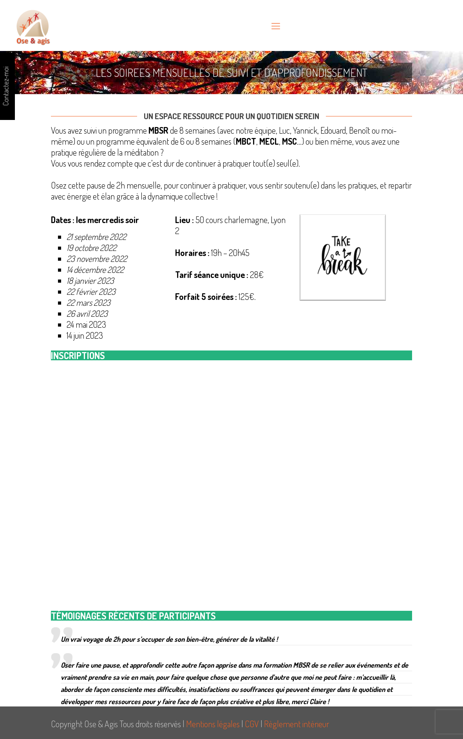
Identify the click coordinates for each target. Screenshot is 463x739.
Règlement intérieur (296, 723)
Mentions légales (213, 723)
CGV (252, 723)
